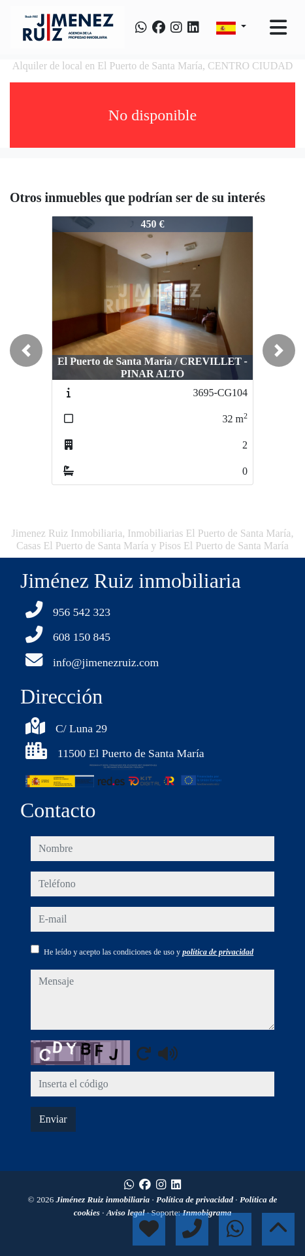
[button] (26, 350)
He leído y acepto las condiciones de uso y (148, 952)
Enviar (53, 1119)
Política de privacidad (195, 1199)
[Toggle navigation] (278, 27)
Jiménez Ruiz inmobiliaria (104, 1199)
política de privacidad (217, 952)
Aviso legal (126, 1212)
